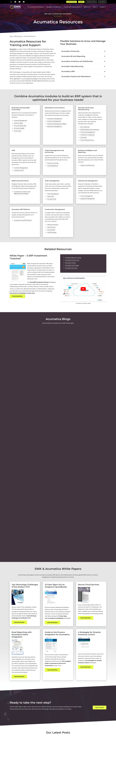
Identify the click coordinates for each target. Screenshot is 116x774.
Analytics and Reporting (88, 171)
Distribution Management (55, 125)
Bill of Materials (85, 131)
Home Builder (51, 241)
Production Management (88, 137)
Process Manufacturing (88, 145)
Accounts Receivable (20, 130)
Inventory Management (54, 128)
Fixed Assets (18, 136)
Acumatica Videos (70, 275)
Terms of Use (70, 766)
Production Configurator (88, 140)
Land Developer (52, 244)
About (71, 748)
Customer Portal (92, 1)
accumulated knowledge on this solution (41, 82)
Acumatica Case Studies (72, 278)
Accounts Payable (19, 133)
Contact (70, 750)
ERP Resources (18, 37)
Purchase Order (52, 207)
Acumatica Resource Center (73, 269)
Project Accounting (53, 171)
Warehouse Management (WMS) (57, 131)
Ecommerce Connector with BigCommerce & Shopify (22, 200)
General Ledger (19, 127)
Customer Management (21, 174)
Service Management (87, 204)
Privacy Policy (77, 766)
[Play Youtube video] (83, 301)
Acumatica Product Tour (72, 272)
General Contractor (53, 236)
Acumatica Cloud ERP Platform (23, 229)
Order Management (53, 201)
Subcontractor (51, 239)
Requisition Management (55, 133)
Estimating (84, 143)
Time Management (53, 174)
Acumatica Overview (71, 281)
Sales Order (50, 204)
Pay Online (102, 1)
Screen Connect (74, 1)
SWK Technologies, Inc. (50, 766)
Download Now (17, 310)
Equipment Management (88, 206)
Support (83, 1)
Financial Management (21, 124)
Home (11, 37)
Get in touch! (99, 637)
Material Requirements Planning (90, 134)
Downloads (95, 752)
